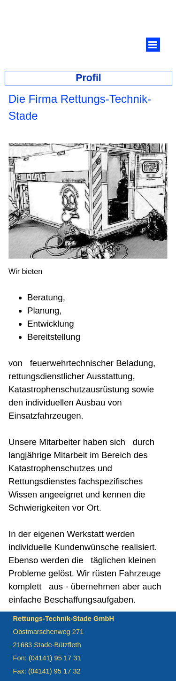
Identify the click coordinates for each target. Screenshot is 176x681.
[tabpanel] (88, 114)
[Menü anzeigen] (153, 45)
